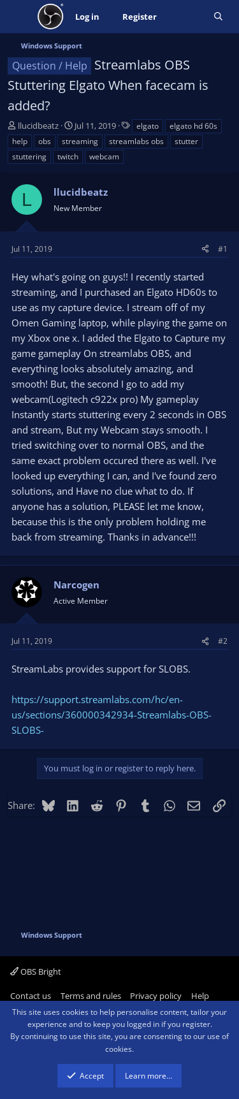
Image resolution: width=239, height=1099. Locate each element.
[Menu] (19, 16)
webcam (104, 156)
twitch (67, 156)
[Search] (218, 17)
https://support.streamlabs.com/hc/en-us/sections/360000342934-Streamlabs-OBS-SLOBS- (111, 714)
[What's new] (185, 17)
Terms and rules (91, 995)
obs (44, 141)
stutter (186, 141)
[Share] (205, 249)
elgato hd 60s (193, 125)
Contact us (30, 995)
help (19, 141)
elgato (147, 125)
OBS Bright (35, 971)
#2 (223, 641)
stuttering (29, 156)
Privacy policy (156, 995)
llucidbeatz (38, 125)
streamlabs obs (136, 141)
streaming (80, 141)
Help (200, 995)
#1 (223, 249)
